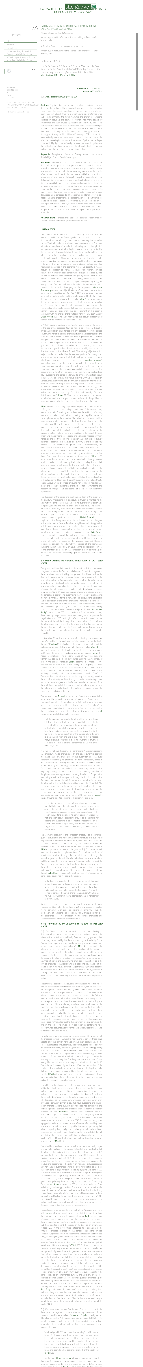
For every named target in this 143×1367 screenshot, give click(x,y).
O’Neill (44, 406)
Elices (60, 395)
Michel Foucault (87, 517)
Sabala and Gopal (78, 1315)
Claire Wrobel (96, 532)
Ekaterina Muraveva (92, 360)
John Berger (85, 299)
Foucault (62, 696)
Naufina (53, 644)
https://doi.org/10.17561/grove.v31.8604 (58, 75)
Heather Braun (52, 1184)
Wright (95, 652)
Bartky (72, 661)
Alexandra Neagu (64, 1357)
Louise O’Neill (47, 316)
